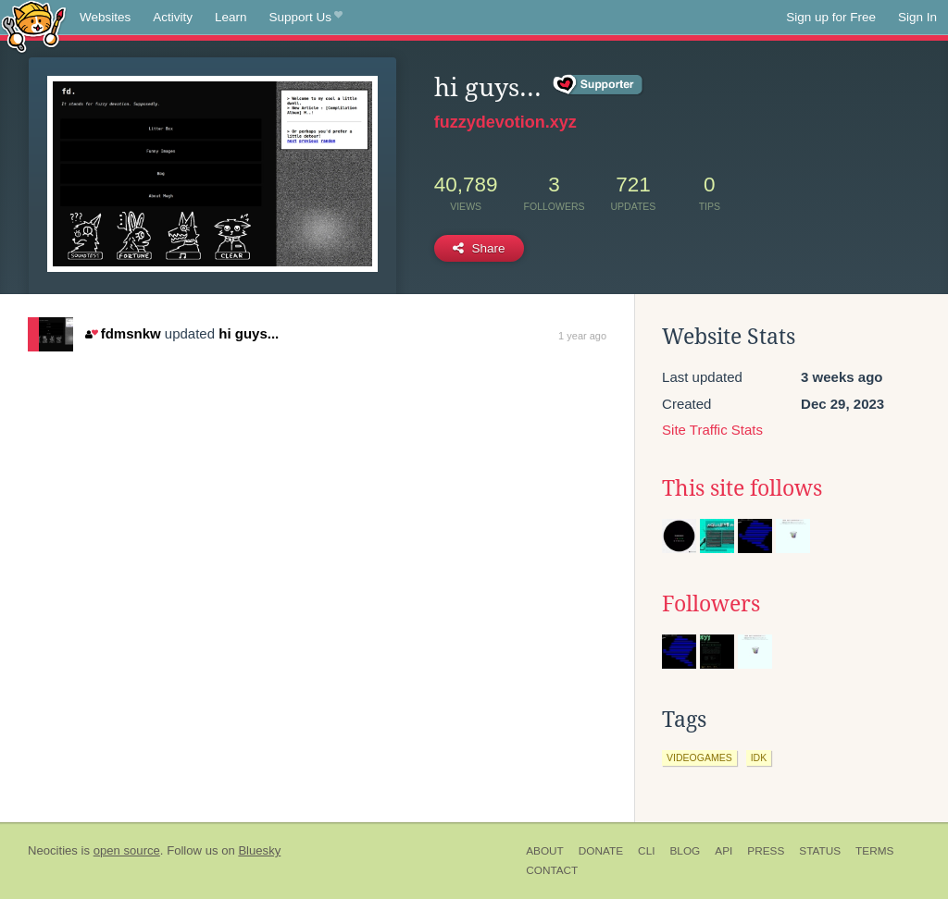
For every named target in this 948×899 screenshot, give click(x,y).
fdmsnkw (122, 333)
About (545, 850)
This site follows (742, 488)
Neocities (53, 850)
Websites (105, 17)
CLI (646, 850)
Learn (231, 17)
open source (127, 850)
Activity (173, 17)
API (723, 850)
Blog (684, 850)
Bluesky (259, 850)
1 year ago (582, 335)
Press (765, 850)
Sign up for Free (831, 17)
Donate (601, 850)
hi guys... (248, 333)
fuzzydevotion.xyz (505, 122)
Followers (711, 604)
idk (759, 757)
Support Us (306, 17)
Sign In (917, 17)
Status (820, 850)
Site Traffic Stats (712, 429)
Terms (874, 850)
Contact (552, 870)
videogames (699, 757)
